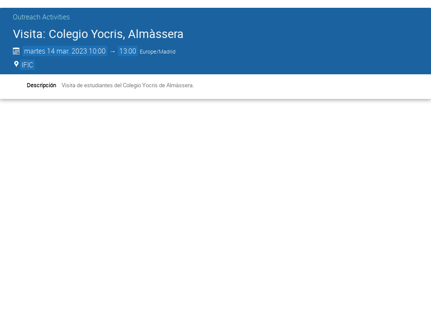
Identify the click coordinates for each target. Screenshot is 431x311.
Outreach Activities (41, 17)
